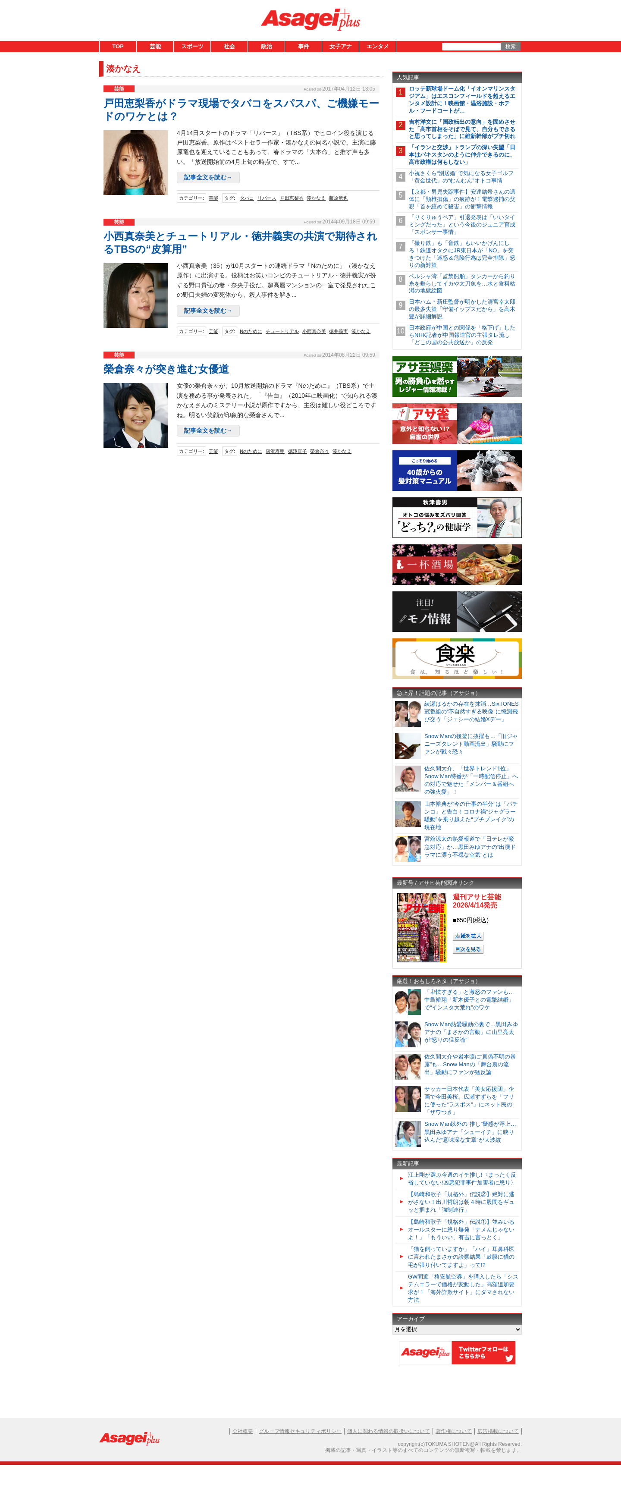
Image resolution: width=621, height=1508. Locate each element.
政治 (266, 46)
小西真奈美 (314, 331)
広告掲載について (498, 1431)
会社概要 (242, 1431)
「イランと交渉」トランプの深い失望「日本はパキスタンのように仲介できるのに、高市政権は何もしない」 (462, 154)
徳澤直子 (297, 451)
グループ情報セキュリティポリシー (300, 1431)
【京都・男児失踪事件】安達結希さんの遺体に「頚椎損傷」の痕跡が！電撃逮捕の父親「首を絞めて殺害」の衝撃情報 (462, 199)
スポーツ (192, 46)
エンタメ (378, 46)
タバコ (247, 198)
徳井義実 (338, 331)
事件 (303, 46)
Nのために (251, 331)
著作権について (454, 1431)
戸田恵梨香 (292, 198)
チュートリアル (282, 331)
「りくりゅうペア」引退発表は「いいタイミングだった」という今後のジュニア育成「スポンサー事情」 (462, 224)
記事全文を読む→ (208, 177)
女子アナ (340, 46)
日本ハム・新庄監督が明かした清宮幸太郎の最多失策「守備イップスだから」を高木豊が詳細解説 (462, 309)
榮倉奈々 (319, 451)
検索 (510, 47)
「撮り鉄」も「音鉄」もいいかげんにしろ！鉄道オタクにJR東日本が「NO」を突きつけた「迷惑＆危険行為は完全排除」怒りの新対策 (462, 254)
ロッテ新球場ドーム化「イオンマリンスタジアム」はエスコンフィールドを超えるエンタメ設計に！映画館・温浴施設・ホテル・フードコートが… (462, 99)
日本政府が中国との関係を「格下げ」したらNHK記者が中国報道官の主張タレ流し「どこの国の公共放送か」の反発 (462, 335)
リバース (266, 198)
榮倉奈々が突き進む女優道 (166, 369)
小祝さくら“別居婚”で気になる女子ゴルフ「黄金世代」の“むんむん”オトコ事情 (461, 177)
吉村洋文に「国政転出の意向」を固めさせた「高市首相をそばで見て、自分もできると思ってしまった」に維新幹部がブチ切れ (462, 129)
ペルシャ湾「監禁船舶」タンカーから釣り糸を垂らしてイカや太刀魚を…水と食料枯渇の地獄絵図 (462, 283)
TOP (118, 46)
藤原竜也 (338, 198)
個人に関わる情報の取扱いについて (388, 1431)
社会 (229, 46)
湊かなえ (316, 198)
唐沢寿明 (275, 451)
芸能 (155, 46)
